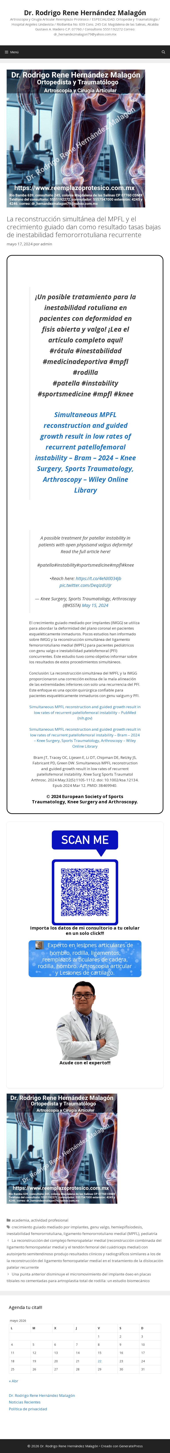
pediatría (149, 1233)
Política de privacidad (28, 1408)
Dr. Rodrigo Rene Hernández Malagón (85, 12)
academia (20, 1220)
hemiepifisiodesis (126, 1226)
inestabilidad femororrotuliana (34, 1233)
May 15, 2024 (95, 605)
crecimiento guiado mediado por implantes (50, 1226)
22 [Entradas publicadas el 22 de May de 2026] (99, 1361)
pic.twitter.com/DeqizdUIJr (86, 585)
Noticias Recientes (25, 1402)
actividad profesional (49, 1220)
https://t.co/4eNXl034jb (98, 578)
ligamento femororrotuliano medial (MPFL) (101, 1233)
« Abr (13, 1380)
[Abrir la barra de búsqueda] (163, 52)
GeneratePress (131, 1446)
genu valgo (99, 1226)
